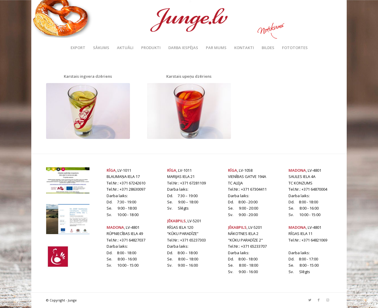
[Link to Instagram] (327, 300)
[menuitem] (78, 47)
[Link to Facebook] (318, 300)
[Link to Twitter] (309, 300)
